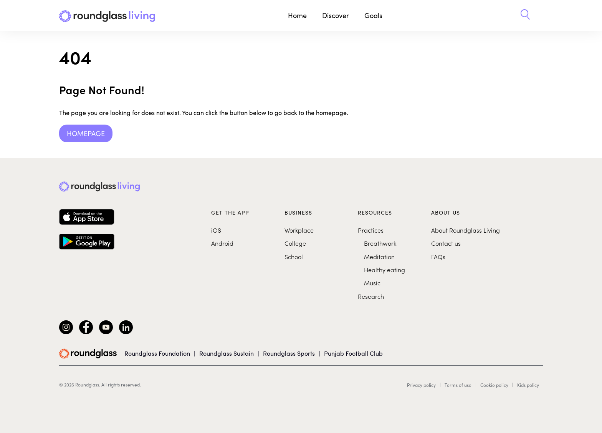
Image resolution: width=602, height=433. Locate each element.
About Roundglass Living (465, 230)
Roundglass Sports (289, 353)
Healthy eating (384, 269)
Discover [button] (335, 15)
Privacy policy (421, 385)
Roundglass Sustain (226, 353)
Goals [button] (373, 15)
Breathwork (380, 243)
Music (372, 282)
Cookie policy (494, 385)
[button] (525, 15)
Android (222, 243)
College (295, 243)
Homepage (86, 133)
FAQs (438, 256)
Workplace (299, 230)
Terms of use (458, 385)
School (293, 256)
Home (297, 15)
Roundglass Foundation (157, 353)
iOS (216, 230)
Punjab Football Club (353, 353)
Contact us (446, 243)
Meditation (379, 256)
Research (371, 296)
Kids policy (528, 385)
